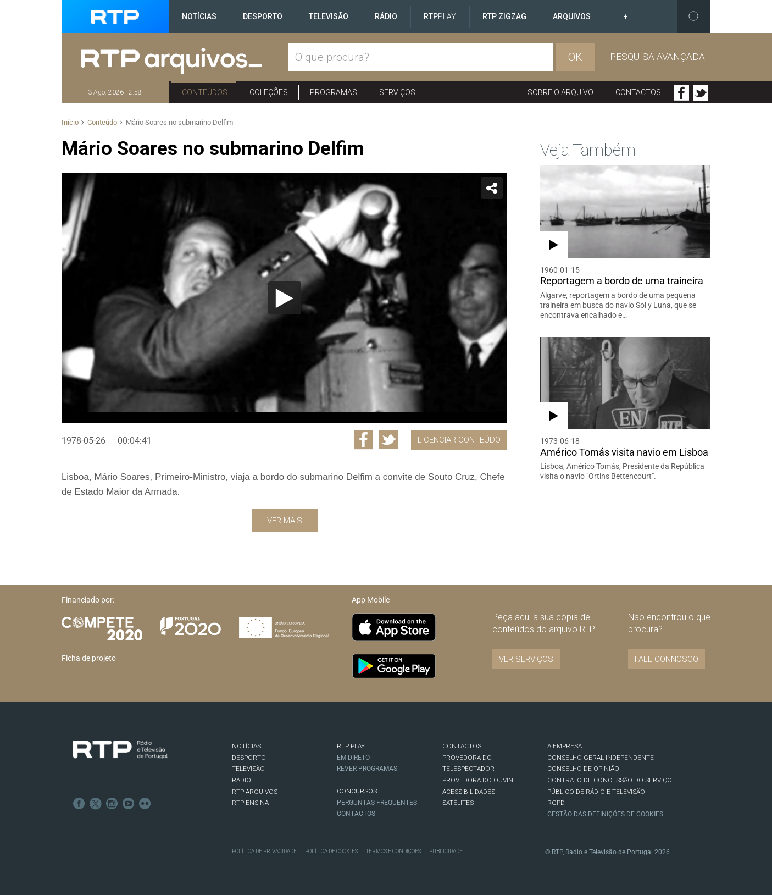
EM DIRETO (353, 757)
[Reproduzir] (284, 297)
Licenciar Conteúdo (459, 440)
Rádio (386, 16)
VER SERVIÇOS (526, 659)
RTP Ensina (250, 802)
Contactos (638, 92)
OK (575, 57)
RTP (440, 16)
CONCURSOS (357, 791)
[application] (284, 298)
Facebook (681, 93)
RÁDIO (241, 780)
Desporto (262, 16)
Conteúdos (204, 92)
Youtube (129, 804)
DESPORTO (249, 757)
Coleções (268, 92)
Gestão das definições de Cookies (605, 814)
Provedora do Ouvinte (481, 780)
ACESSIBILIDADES (468, 791)
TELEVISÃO (248, 768)
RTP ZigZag (504, 16)
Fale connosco (666, 659)
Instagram (112, 804)
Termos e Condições (393, 851)
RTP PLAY (351, 746)
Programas (333, 92)
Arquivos (572, 16)
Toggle (693, 16)
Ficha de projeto (89, 658)
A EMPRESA (564, 746)
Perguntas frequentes (377, 802)
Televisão (328, 16)
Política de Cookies (331, 851)
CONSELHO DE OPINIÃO (583, 768)
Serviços (397, 92)
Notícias (199, 16)
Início (70, 122)
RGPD (556, 802)
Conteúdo (102, 122)
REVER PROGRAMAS (367, 768)
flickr (145, 804)
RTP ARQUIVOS (254, 791)
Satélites (458, 802)
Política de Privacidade (264, 851)
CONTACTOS (461, 746)
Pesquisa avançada (657, 56)
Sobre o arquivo (560, 92)
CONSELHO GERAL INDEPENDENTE (600, 757)
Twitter (700, 93)
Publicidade (446, 851)
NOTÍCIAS (246, 746)
